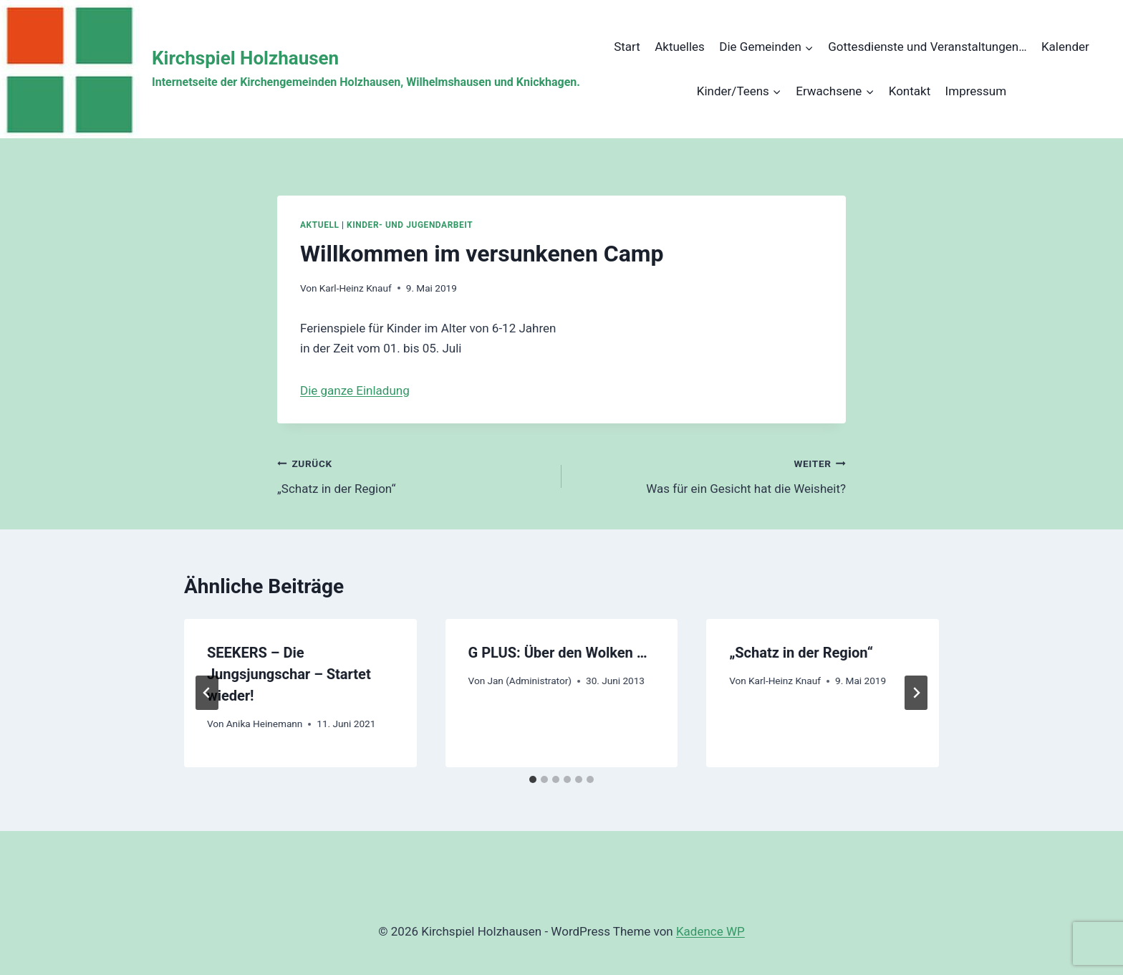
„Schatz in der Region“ (413, 474)
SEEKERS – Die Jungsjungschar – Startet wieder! (289, 674)
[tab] (532, 779)
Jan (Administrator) (529, 680)
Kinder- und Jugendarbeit (410, 225)
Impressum (976, 91)
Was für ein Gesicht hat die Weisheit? (710, 474)
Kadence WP (710, 931)
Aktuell (319, 225)
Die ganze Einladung (355, 390)
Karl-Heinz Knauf (355, 288)
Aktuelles (680, 46)
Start (627, 46)
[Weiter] (916, 693)
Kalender (1065, 46)
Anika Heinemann (264, 723)
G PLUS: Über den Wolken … (557, 652)
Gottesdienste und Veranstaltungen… (927, 46)
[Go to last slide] (207, 693)
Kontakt (910, 91)
